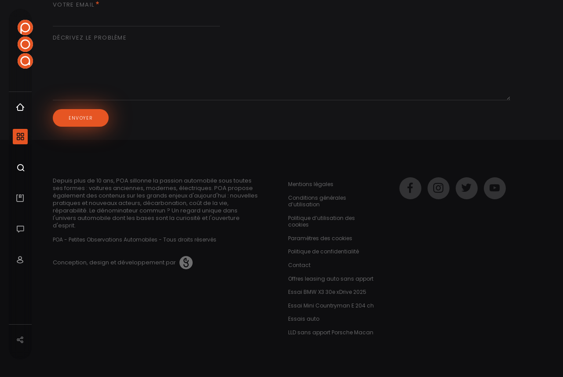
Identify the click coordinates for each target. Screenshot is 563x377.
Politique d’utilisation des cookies (321, 221)
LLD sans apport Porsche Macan (330, 332)
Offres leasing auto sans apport (330, 278)
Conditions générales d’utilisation (317, 201)
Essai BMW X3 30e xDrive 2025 (327, 292)
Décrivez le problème (90, 38)
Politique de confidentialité (323, 251)
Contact (299, 265)
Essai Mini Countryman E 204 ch (331, 305)
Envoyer (85, 118)
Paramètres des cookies (320, 238)
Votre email (73, 5)
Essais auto (303, 318)
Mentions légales (310, 184)
